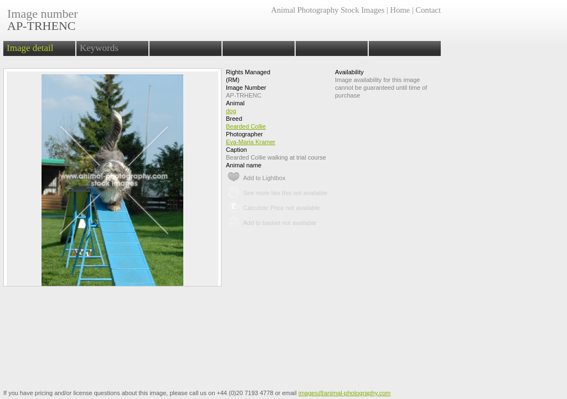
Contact (428, 10)
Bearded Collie (246, 126)
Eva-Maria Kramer (250, 142)
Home (400, 10)
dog (231, 111)
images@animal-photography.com (344, 393)
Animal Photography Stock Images (327, 10)
